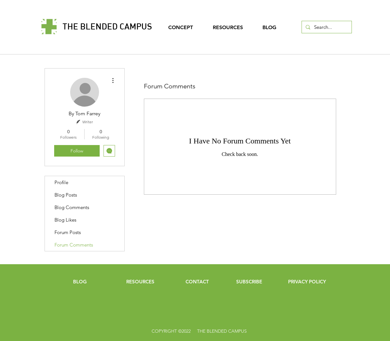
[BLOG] (80, 281)
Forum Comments (73, 245)
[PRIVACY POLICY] (307, 281)
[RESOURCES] (140, 281)
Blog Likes (65, 220)
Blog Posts (65, 195)
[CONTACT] (197, 281)
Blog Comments (71, 207)
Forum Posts (67, 232)
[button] (249, 281)
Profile (61, 182)
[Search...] (326, 27)
